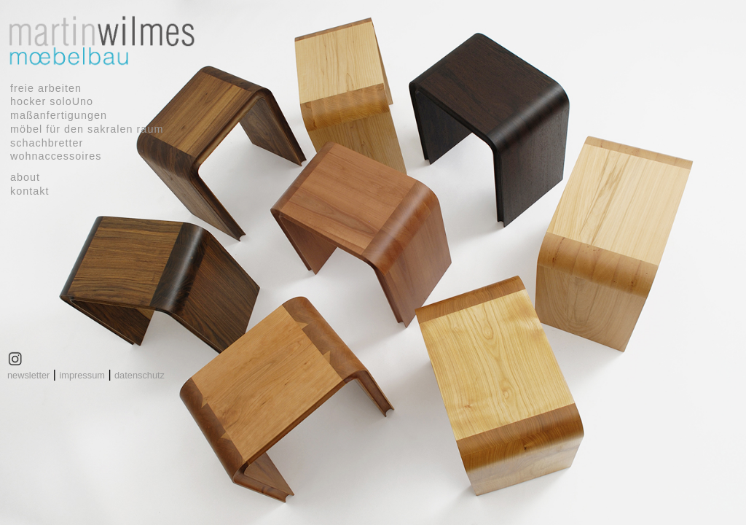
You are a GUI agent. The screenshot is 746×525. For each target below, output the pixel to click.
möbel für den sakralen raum (86, 129)
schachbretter (46, 143)
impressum (82, 375)
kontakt (29, 191)
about (25, 177)
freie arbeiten (46, 88)
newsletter (28, 375)
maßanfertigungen (58, 115)
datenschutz (139, 375)
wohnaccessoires (56, 156)
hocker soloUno (51, 101)
